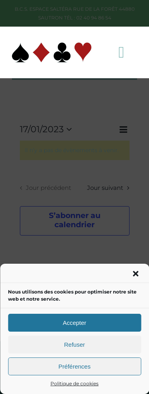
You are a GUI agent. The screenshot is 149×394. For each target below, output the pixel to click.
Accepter (74, 322)
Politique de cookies (74, 383)
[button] (136, 274)
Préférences (74, 366)
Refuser (74, 344)
